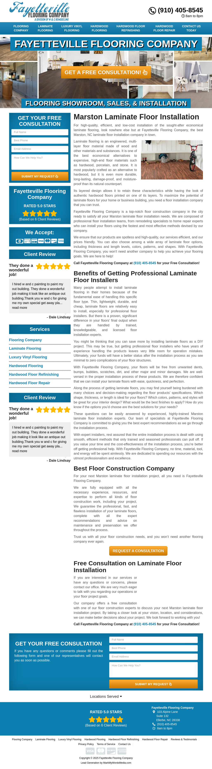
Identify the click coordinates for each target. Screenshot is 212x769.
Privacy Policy (86, 744)
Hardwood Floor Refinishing (130, 28)
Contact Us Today (191, 28)
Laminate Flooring (45, 28)
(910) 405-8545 (176, 10)
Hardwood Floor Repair (164, 28)
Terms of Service (106, 744)
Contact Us (124, 744)
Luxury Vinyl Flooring (71, 28)
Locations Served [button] (106, 696)
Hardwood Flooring (99, 28)
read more (19, 307)
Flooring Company (21, 28)
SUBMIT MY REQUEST (39, 176)
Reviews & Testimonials (184, 739)
